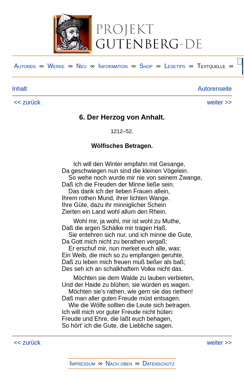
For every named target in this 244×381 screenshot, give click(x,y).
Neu (81, 66)
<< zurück (27, 102)
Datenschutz (158, 363)
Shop (146, 66)
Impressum (82, 363)
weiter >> (219, 102)
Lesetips (174, 66)
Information (113, 66)
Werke (56, 66)
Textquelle (211, 66)
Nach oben (118, 363)
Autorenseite (215, 89)
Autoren (25, 66)
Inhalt (19, 89)
